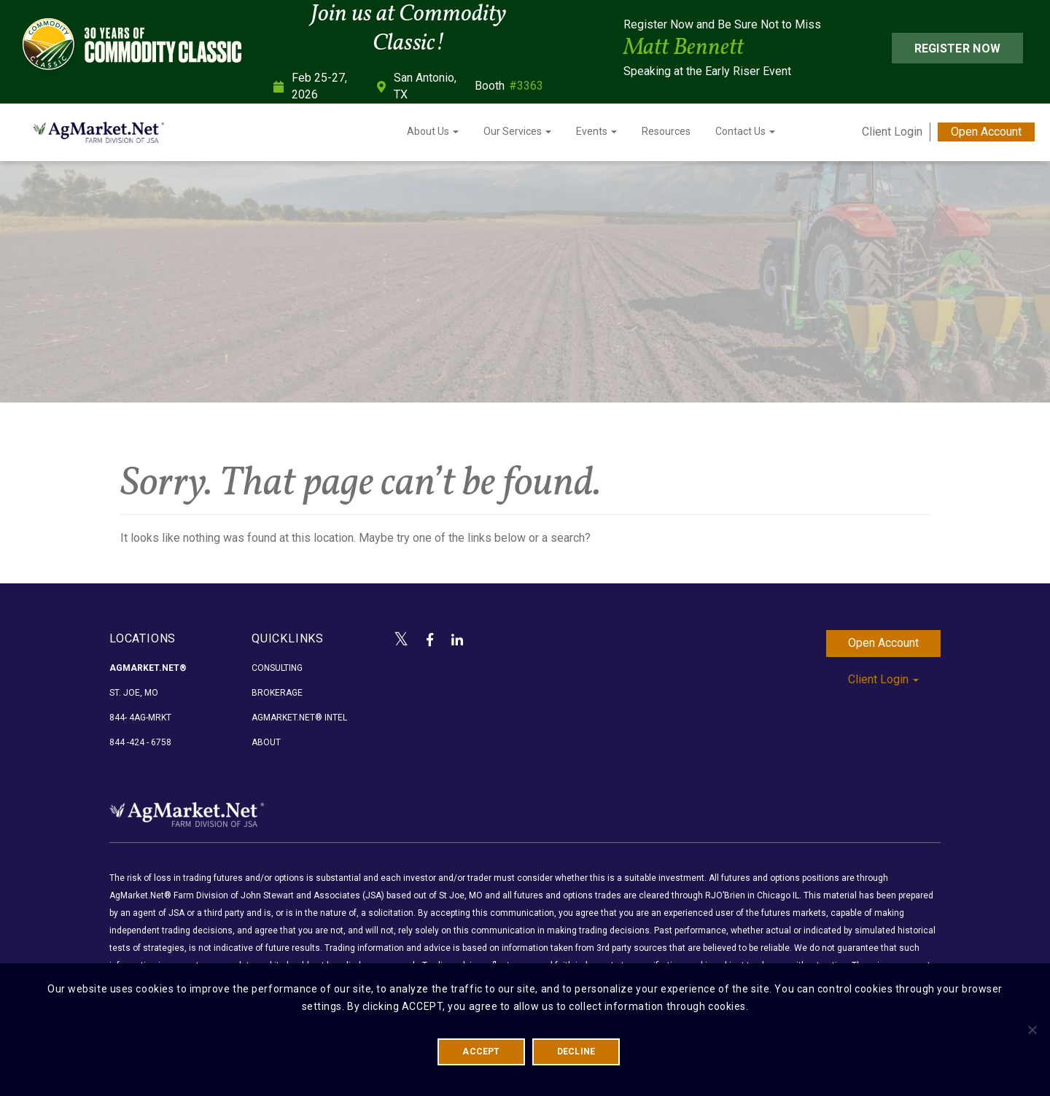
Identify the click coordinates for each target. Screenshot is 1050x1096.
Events (596, 131)
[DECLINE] (1031, 1029)
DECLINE (576, 1051)
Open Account (986, 132)
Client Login (892, 132)
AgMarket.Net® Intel (299, 717)
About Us (433, 131)
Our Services (517, 131)
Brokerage (277, 693)
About (266, 742)
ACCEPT (480, 1051)
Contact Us (745, 131)
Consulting (277, 668)
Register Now (957, 48)
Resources (666, 131)
